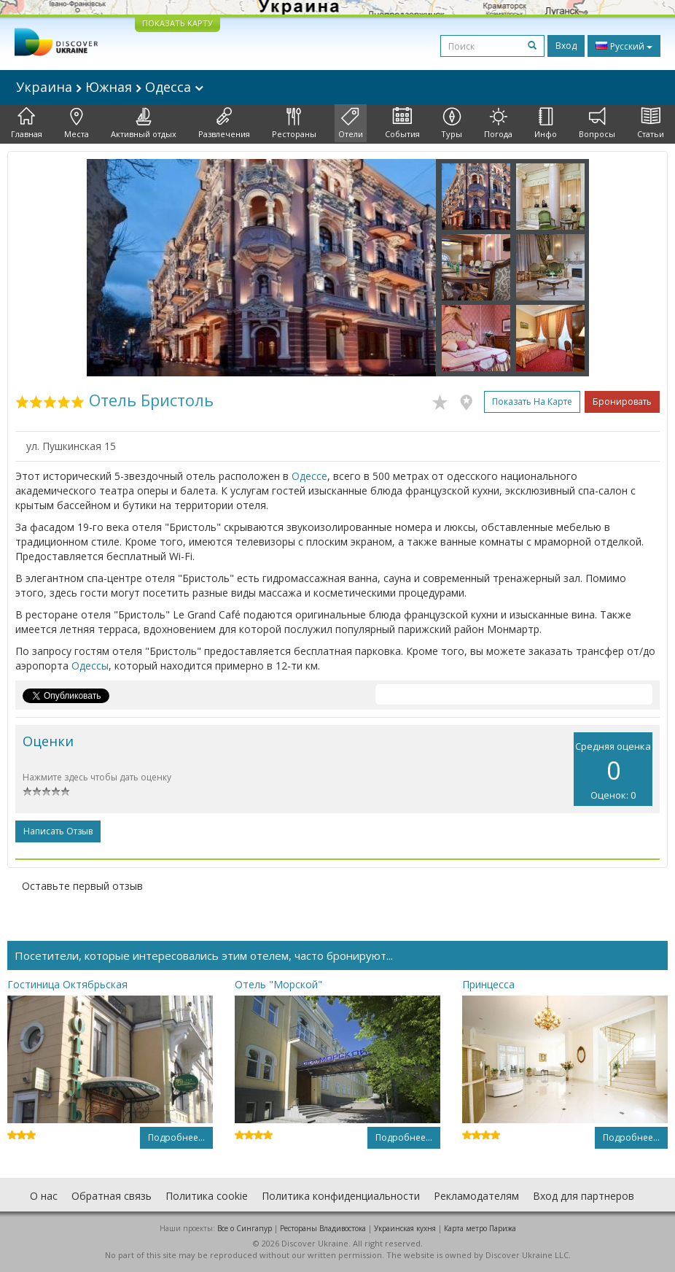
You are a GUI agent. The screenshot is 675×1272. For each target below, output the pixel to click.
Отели (350, 123)
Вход (566, 45)
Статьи (650, 123)
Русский (624, 46)
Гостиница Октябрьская (67, 984)
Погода (498, 123)
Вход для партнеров (583, 1196)
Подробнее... (176, 1137)
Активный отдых (143, 123)
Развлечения (224, 123)
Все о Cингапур (244, 1228)
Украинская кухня (405, 1228)
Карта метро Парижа (480, 1228)
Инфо (545, 123)
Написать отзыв (58, 831)
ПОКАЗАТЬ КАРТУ (177, 23)
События (402, 123)
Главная (26, 123)
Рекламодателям (476, 1196)
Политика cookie (206, 1196)
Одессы (90, 665)
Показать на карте (532, 401)
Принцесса (488, 984)
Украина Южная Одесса (109, 87)
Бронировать (622, 401)
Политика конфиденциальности (341, 1196)
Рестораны (294, 123)
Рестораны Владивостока (323, 1228)
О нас (44, 1196)
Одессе (309, 476)
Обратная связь (111, 1196)
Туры (451, 123)
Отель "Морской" (278, 984)
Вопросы (597, 123)
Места (76, 123)
